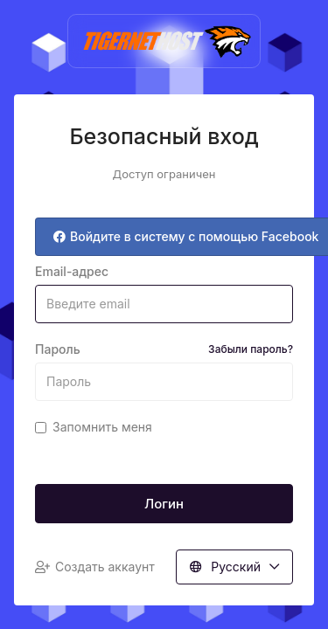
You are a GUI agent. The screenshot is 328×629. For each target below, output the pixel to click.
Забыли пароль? (250, 349)
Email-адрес (71, 271)
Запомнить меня (93, 426)
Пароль (164, 349)
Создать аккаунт (95, 566)
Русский (234, 566)
